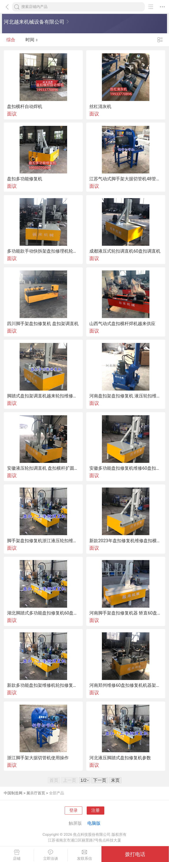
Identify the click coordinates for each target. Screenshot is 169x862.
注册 (95, 810)
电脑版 (94, 823)
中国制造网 (13, 793)
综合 (10, 39)
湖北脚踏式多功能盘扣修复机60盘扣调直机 (43, 613)
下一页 (99, 780)
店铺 (16, 855)
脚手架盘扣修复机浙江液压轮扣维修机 (43, 540)
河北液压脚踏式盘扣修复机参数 (120, 758)
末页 (115, 780)
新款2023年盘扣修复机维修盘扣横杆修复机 (125, 540)
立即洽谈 (50, 855)
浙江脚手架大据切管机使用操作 (38, 758)
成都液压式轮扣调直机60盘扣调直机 (124, 251)
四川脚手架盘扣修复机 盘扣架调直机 (43, 323)
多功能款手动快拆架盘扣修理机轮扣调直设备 (43, 251)
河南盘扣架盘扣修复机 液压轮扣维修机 (125, 396)
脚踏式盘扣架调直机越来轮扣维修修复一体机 (43, 396)
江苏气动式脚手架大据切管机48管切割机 (125, 179)
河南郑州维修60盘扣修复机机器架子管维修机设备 (125, 685)
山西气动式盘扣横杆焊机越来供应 (122, 323)
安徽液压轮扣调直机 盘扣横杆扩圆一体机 (43, 468)
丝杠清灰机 (100, 106)
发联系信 (84, 855)
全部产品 (56, 793)
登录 (73, 810)
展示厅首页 (35, 793)
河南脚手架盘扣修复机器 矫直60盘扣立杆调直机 (125, 613)
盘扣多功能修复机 (24, 179)
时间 (32, 39)
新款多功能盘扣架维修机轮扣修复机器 (43, 685)
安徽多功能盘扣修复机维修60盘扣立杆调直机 (125, 468)
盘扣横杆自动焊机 (24, 106)
